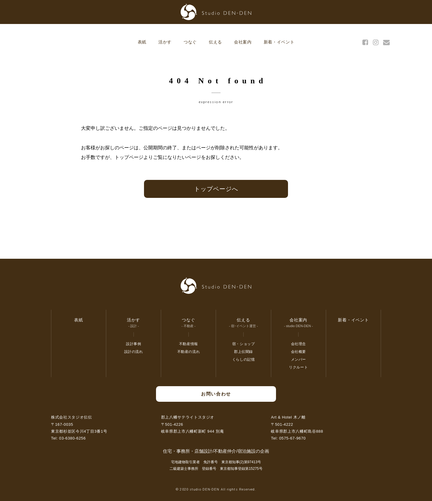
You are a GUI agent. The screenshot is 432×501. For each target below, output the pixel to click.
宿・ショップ (243, 344)
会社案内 (243, 42)
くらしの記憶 (243, 359)
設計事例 (133, 344)
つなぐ (190, 42)
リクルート (298, 367)
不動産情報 (188, 344)
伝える (215, 42)
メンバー (298, 359)
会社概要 (298, 352)
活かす (165, 42)
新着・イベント (279, 42)
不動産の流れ (188, 352)
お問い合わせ (216, 393)
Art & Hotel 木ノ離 (288, 417)
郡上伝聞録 (243, 352)
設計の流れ (133, 352)
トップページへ (216, 189)
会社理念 (298, 344)
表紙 (142, 42)
